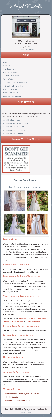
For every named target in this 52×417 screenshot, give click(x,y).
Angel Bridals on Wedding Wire (15, 123)
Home (5, 62)
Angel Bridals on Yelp (11, 120)
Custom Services (10, 89)
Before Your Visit (10, 72)
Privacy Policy (26, 412)
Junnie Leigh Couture (26, 319)
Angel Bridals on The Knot (13, 127)
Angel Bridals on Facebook (14, 130)
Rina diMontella (34, 321)
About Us (7, 65)
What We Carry (9, 79)
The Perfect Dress (12, 76)
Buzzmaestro (25, 410)
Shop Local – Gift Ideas (14, 86)
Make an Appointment (12, 96)
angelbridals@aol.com (26, 49)
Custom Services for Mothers (16, 83)
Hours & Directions (10, 93)
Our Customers (9, 69)
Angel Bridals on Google (13, 133)
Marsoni (20, 321)
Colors (13, 321)
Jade (39, 319)
